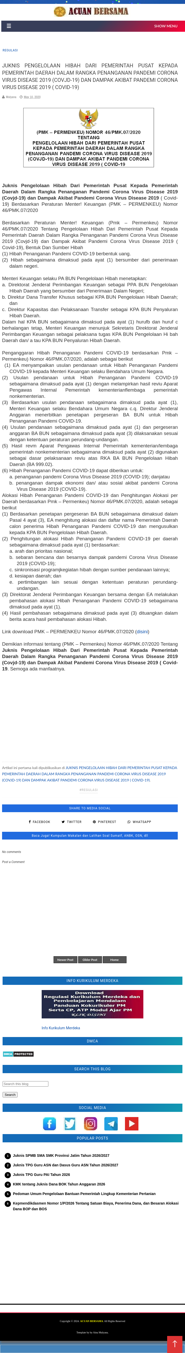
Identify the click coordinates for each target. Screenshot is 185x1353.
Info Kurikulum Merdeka (61, 1028)
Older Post (90, 960)
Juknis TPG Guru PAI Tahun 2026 (41, 1175)
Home (114, 960)
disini (142, 631)
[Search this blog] (25, 1084)
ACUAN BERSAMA (91, 1321)
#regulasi (88, 790)
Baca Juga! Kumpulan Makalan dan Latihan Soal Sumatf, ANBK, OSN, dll (90, 835)
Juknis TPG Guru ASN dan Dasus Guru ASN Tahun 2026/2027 (65, 1165)
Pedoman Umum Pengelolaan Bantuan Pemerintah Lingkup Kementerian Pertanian (84, 1194)
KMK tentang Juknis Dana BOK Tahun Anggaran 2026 (59, 1184)
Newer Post (65, 960)
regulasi (10, 50)
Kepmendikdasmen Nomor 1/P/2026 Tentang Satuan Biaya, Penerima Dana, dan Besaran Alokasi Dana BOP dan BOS (96, 1206)
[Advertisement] (90, 714)
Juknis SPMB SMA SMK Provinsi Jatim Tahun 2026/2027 (61, 1155)
